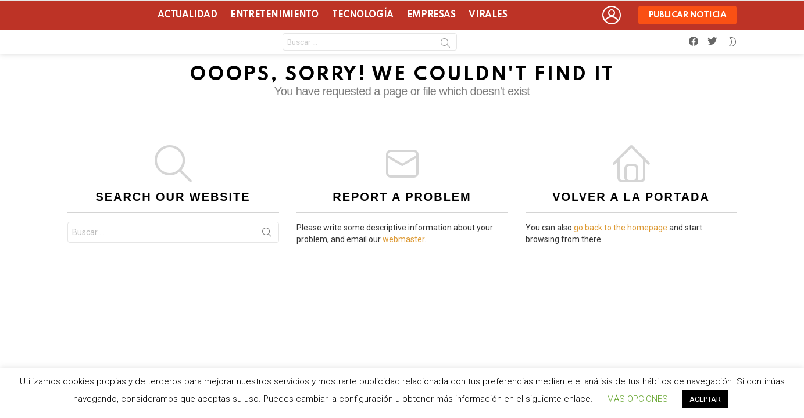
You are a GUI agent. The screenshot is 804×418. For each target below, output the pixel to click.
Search (445, 44)
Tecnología (363, 15)
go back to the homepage (620, 227)
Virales (488, 15)
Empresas (431, 15)
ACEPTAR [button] (705, 399)
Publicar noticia (688, 17)
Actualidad (187, 15)
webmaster (403, 239)
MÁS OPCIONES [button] (637, 399)
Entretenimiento (274, 15)
